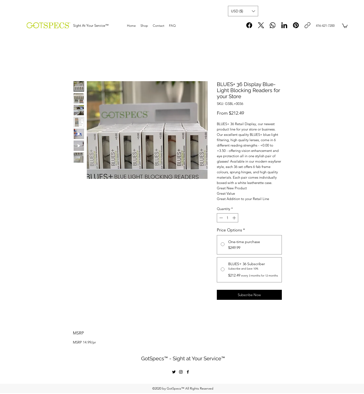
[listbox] (243, 11)
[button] (243, 11)
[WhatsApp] (273, 25)
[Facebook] (249, 25)
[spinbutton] (227, 218)
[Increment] (234, 218)
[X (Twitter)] (261, 25)
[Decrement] (221, 218)
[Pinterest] (296, 25)
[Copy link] (307, 25)
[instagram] (181, 372)
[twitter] (174, 372)
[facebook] (187, 372)
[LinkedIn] (284, 25)
